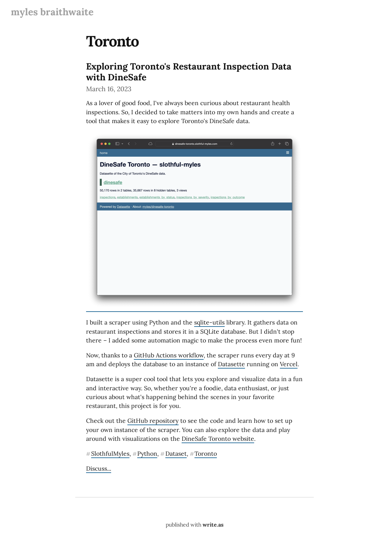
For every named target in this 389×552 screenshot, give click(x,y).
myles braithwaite (52, 12)
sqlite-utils (209, 322)
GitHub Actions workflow (169, 355)
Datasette (231, 364)
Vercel (289, 364)
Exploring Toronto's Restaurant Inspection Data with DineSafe (188, 71)
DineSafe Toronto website (218, 438)
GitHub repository (153, 421)
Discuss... (98, 468)
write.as (213, 524)
